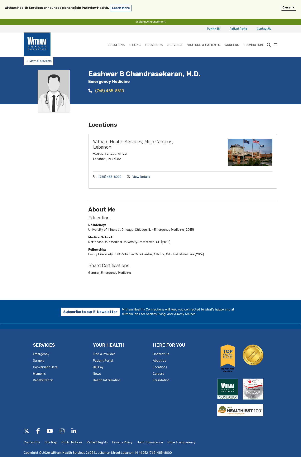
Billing (135, 39)
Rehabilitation (43, 380)
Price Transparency (181, 442)
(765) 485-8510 (106, 90)
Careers (231, 39)
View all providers (41, 61)
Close (288, 7)
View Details (138, 177)
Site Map (51, 442)
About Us (159, 360)
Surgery (39, 360)
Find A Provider (104, 354)
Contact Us (264, 28)
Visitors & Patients (203, 39)
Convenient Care (45, 367)
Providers (154, 39)
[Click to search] (269, 45)
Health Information (107, 380)
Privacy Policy (122, 442)
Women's (39, 373)
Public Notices (72, 442)
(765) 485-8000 (107, 177)
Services (175, 39)
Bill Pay (98, 367)
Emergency (41, 354)
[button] (275, 45)
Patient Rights (97, 442)
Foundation (253, 39)
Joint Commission (150, 442)
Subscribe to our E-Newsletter (90, 312)
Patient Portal (238, 28)
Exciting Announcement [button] (151, 21)
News (97, 373)
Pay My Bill (213, 28)
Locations (116, 39)
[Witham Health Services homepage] (37, 44)
